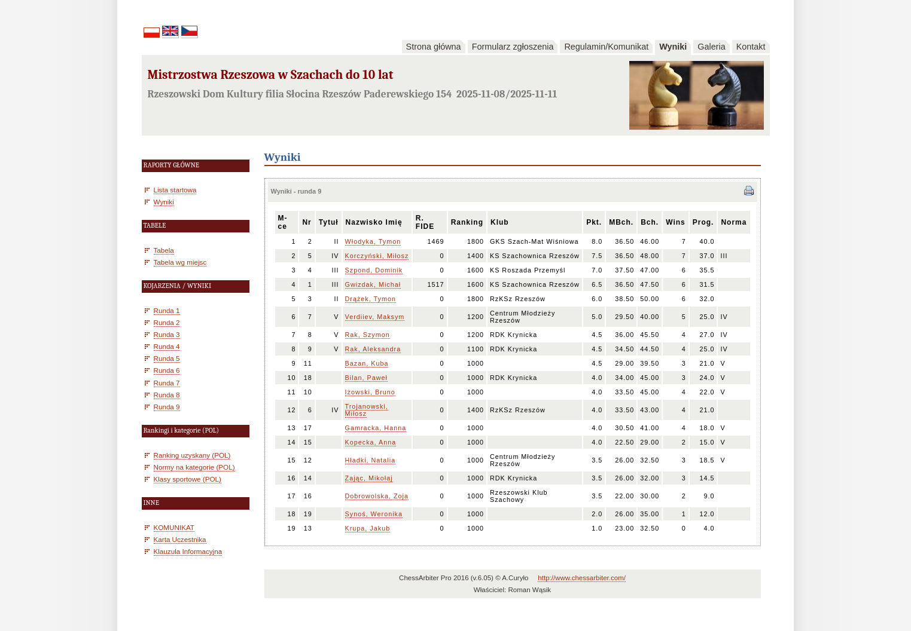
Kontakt (751, 46)
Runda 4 (167, 346)
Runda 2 (167, 322)
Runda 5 (167, 358)
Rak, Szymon (367, 334)
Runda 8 (167, 395)
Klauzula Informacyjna (188, 551)
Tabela (164, 250)
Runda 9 (167, 407)
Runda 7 (167, 383)
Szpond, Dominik (374, 270)
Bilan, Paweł (366, 377)
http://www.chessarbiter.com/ (582, 577)
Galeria (711, 46)
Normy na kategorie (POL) (194, 467)
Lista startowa (175, 190)
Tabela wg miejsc (180, 262)
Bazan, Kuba (367, 363)
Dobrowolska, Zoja (377, 496)
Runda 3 (167, 334)
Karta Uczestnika (180, 539)
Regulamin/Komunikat (606, 46)
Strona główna (433, 46)
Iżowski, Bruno (370, 392)
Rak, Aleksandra (373, 349)
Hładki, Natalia (370, 460)
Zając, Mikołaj (369, 478)
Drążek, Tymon (370, 298)
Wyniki (673, 46)
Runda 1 (167, 310)
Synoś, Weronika (374, 513)
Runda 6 (167, 370)
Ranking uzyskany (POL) (192, 455)
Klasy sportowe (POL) (187, 479)
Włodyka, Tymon (373, 241)
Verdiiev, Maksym (375, 316)
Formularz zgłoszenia (513, 46)
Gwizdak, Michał (373, 284)
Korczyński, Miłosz (377, 255)
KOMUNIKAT (174, 527)
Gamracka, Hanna (376, 427)
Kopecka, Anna (371, 442)
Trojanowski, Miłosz (366, 410)
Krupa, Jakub (368, 528)
